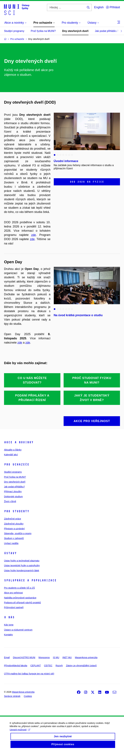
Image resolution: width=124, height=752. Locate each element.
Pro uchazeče (16, 464)
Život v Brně (10, 501)
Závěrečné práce (12, 518)
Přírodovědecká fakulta (15, 665)
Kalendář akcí (11, 454)
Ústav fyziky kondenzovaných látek (21, 570)
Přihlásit (113, 7)
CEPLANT (35, 665)
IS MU (56, 657)
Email (7, 657)
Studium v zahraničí (14, 538)
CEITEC (48, 665)
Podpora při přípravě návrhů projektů (22, 602)
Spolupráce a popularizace (30, 580)
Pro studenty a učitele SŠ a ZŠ (19, 588)
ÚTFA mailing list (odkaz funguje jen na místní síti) (29, 673)
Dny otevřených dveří (75, 31)
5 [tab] (66, 155)
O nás (9, 617)
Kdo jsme (8, 624)
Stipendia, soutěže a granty (17, 533)
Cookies (28, 696)
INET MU (67, 657)
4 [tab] (63, 155)
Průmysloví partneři (14, 607)
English (99, 7)
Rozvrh (59, 665)
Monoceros (44, 657)
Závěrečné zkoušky (14, 523)
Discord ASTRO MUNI (24, 657)
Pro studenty (16, 511)
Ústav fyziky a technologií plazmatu (21, 560)
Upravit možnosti (20, 732)
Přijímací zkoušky (13, 491)
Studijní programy (14, 31)
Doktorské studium (13, 496)
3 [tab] (60, 155)
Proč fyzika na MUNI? (43, 31)
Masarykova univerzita (86, 657)
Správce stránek (12, 696)
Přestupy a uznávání (14, 528)
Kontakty (8, 634)
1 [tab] (54, 155)
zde (33, 235)
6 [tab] (69, 155)
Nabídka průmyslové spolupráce (20, 597)
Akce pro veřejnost (13, 592)
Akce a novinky (18, 442)
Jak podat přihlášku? (107, 31)
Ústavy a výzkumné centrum (18, 629)
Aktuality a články (12, 449)
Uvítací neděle (11, 543)
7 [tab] (72, 155)
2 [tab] (57, 155)
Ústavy (10, 553)
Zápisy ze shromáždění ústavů (81, 665)
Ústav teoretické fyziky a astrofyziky (22, 565)
